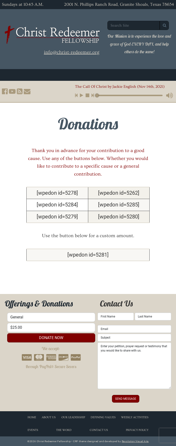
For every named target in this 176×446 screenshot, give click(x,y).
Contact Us (99, 430)
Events (33, 430)
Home (32, 417)
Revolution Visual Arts (135, 441)
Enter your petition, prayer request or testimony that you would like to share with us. (134, 365)
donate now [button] (51, 337)
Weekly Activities (134, 417)
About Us (49, 417)
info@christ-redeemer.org (71, 52)
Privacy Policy (137, 430)
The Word (63, 430)
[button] (5, 91)
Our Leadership (73, 417)
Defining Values (103, 417)
